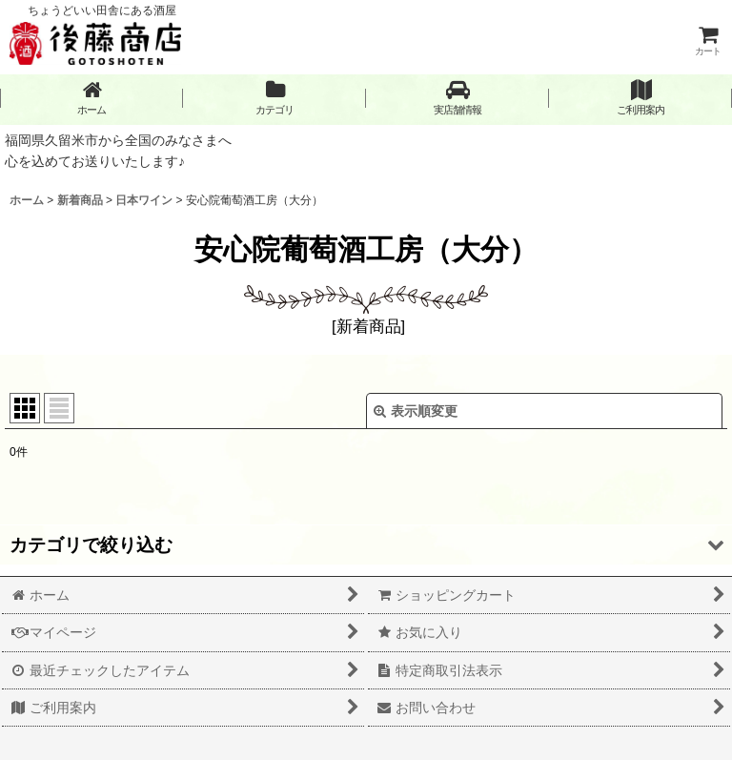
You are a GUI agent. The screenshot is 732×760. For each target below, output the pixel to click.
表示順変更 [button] (416, 411)
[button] (457, 97)
